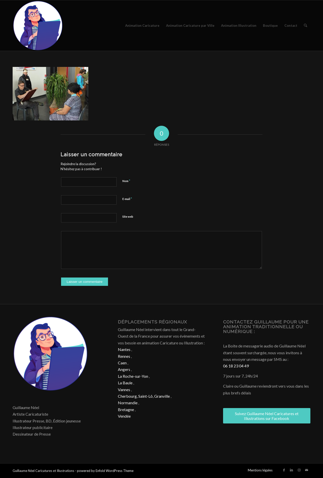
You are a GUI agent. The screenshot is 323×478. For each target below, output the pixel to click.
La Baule (125, 382)
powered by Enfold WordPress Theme (105, 471)
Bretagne (126, 409)
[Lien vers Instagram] (299, 470)
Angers (124, 369)
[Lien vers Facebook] (284, 470)
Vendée (124, 416)
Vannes (124, 389)
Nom (126, 181)
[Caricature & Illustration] (38, 25)
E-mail (127, 199)
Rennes (124, 356)
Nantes (124, 349)
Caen (122, 362)
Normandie (128, 402)
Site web (127, 216)
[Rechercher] (305, 25)
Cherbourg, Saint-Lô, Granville (144, 396)
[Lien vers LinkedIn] (291, 470)
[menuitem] (142, 25)
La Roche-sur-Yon (133, 376)
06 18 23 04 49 (236, 365)
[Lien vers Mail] (306, 470)
